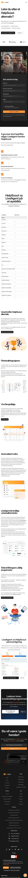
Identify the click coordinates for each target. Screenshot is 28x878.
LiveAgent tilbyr (4, 157)
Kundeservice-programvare (14, 812)
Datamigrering (21, 779)
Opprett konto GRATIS (14, 111)
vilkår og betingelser (20, 114)
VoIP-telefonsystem (14, 815)
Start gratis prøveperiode (7, 332)
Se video (20, 33)
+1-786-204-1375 (14, 838)
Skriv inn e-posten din (7, 88)
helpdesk (19, 179)
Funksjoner (7, 782)
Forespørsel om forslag (20, 787)
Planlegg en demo (14, 748)
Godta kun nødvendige (15, 867)
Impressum (7, 804)
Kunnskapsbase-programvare (14, 810)
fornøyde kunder (19, 739)
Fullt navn (5, 83)
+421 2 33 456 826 (14, 833)
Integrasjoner (7, 785)
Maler (21, 801)
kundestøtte (16, 702)
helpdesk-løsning (17, 594)
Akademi (21, 798)
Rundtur (7, 787)
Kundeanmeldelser (7, 798)
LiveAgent (11, 23)
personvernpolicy (7, 116)
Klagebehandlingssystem (14, 822)
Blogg (21, 793)
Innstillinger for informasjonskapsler (12, 870)
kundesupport (12, 740)
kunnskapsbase (22, 520)
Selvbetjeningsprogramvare (14, 817)
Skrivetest (21, 804)
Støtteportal (20, 776)
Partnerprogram (7, 801)
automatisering (4, 323)
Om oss (7, 793)
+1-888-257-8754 (14, 836)
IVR (14, 268)
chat (23, 580)
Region (4, 99)
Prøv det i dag (5, 419)
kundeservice (4, 585)
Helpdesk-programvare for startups (14, 827)
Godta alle (6, 867)
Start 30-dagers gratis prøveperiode (10, 711)
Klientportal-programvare (14, 825)
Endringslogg (21, 784)
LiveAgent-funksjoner (14, 206)
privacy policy (6, 864)
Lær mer (22, 677)
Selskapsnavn (6, 94)
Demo (23, 711)
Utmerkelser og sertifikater (7, 796)
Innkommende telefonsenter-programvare (14, 820)
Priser (7, 780)
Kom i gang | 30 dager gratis (8, 32)
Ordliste (20, 796)
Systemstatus (21, 782)
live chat (10, 323)
